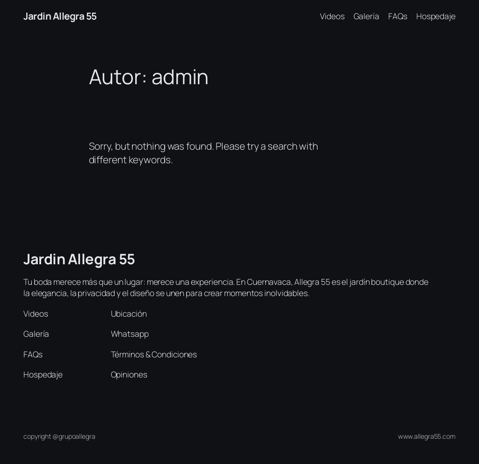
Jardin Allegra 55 (60, 15)
